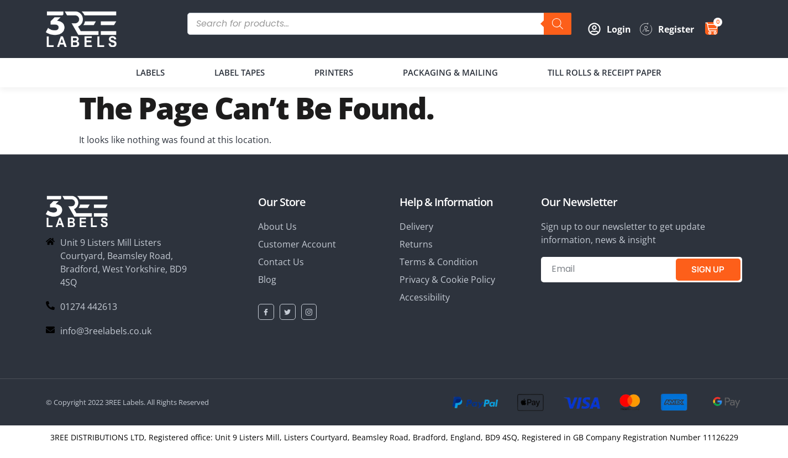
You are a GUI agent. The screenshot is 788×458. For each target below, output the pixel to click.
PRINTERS (333, 72)
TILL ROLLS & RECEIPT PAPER (604, 72)
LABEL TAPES (239, 72)
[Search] (557, 24)
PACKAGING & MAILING (450, 72)
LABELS (150, 72)
